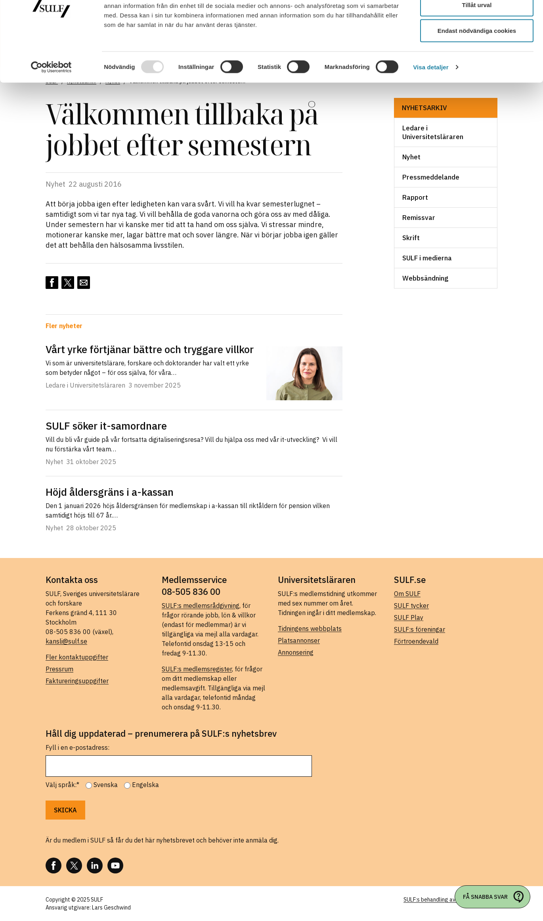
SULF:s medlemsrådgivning (200, 606)
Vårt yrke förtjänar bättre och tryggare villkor (150, 349)
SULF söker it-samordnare (110, 425)
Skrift (411, 237)
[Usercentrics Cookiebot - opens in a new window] (51, 109)
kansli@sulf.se (66, 641)
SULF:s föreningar (419, 629)
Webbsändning (425, 278)
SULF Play (408, 617)
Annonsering (296, 652)
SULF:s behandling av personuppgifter (450, 899)
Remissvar (418, 217)
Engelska (145, 785)
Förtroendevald (416, 641)
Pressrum (59, 669)
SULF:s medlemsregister (197, 669)
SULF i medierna (427, 258)
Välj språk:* (62, 785)
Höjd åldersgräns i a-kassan (110, 492)
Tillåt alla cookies (476, 20)
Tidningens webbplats (310, 628)
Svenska (106, 785)
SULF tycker (411, 606)
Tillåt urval (477, 47)
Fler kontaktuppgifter (77, 657)
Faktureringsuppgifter (77, 681)
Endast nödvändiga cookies (477, 72)
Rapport (415, 197)
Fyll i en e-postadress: (77, 747)
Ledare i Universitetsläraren (432, 132)
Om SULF (407, 594)
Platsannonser (299, 640)
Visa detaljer (430, 109)
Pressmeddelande (430, 177)
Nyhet (411, 157)
